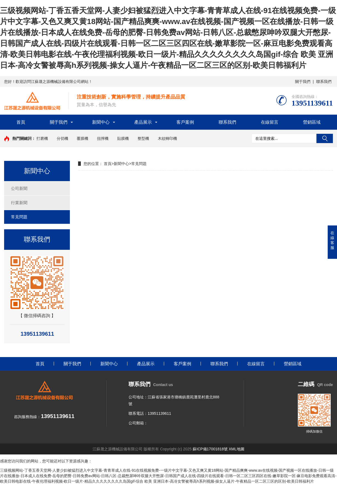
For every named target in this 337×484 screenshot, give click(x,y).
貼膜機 (123, 138)
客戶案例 (185, 122)
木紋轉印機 (167, 138)
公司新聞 (19, 188)
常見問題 (19, 217)
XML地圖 (236, 449)
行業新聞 (19, 202)
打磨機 (42, 138)
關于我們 (302, 81)
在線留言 (269, 122)
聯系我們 (324, 81)
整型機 (143, 138)
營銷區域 (312, 122)
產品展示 (143, 122)
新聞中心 (101, 122)
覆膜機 (82, 138)
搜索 (324, 138)
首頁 (20, 122)
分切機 (62, 138)
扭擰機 (102, 138)
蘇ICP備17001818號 (210, 449)
